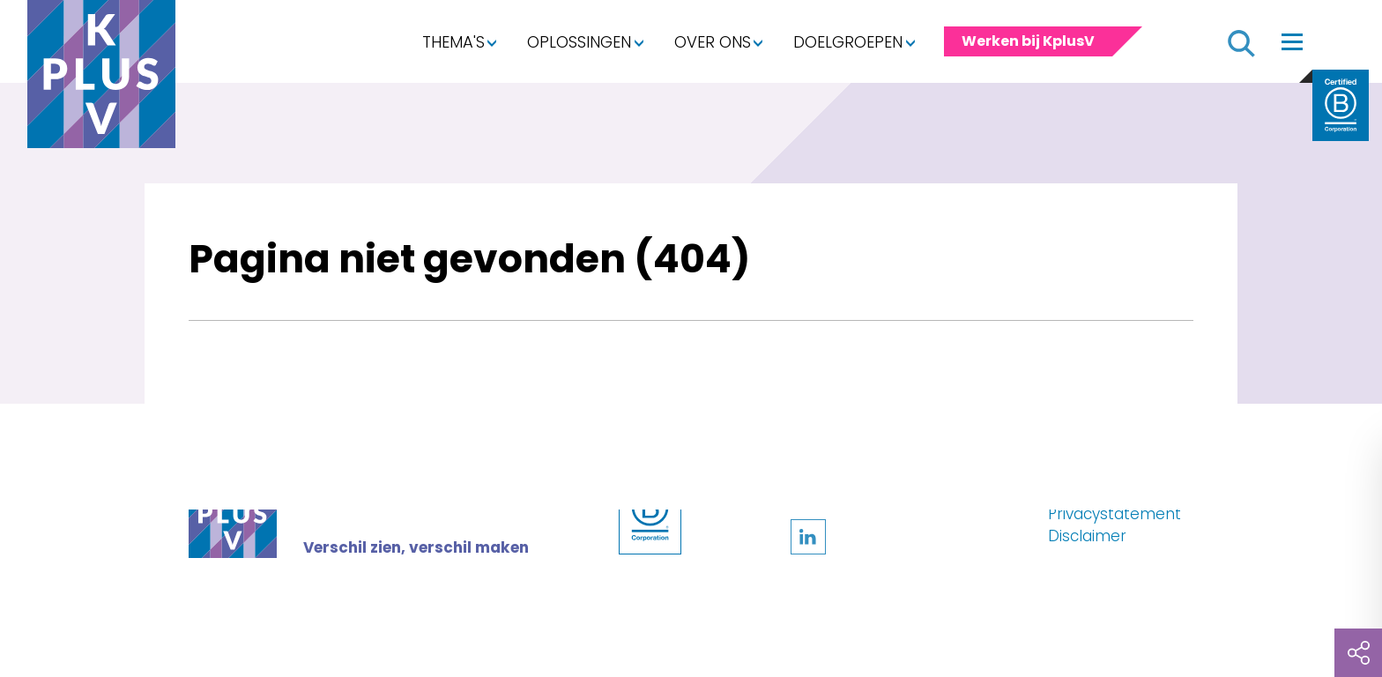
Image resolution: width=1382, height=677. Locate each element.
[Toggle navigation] (1292, 41)
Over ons (712, 42)
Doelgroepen (848, 42)
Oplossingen (579, 42)
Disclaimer (1087, 536)
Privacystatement (1114, 513)
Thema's (453, 42)
